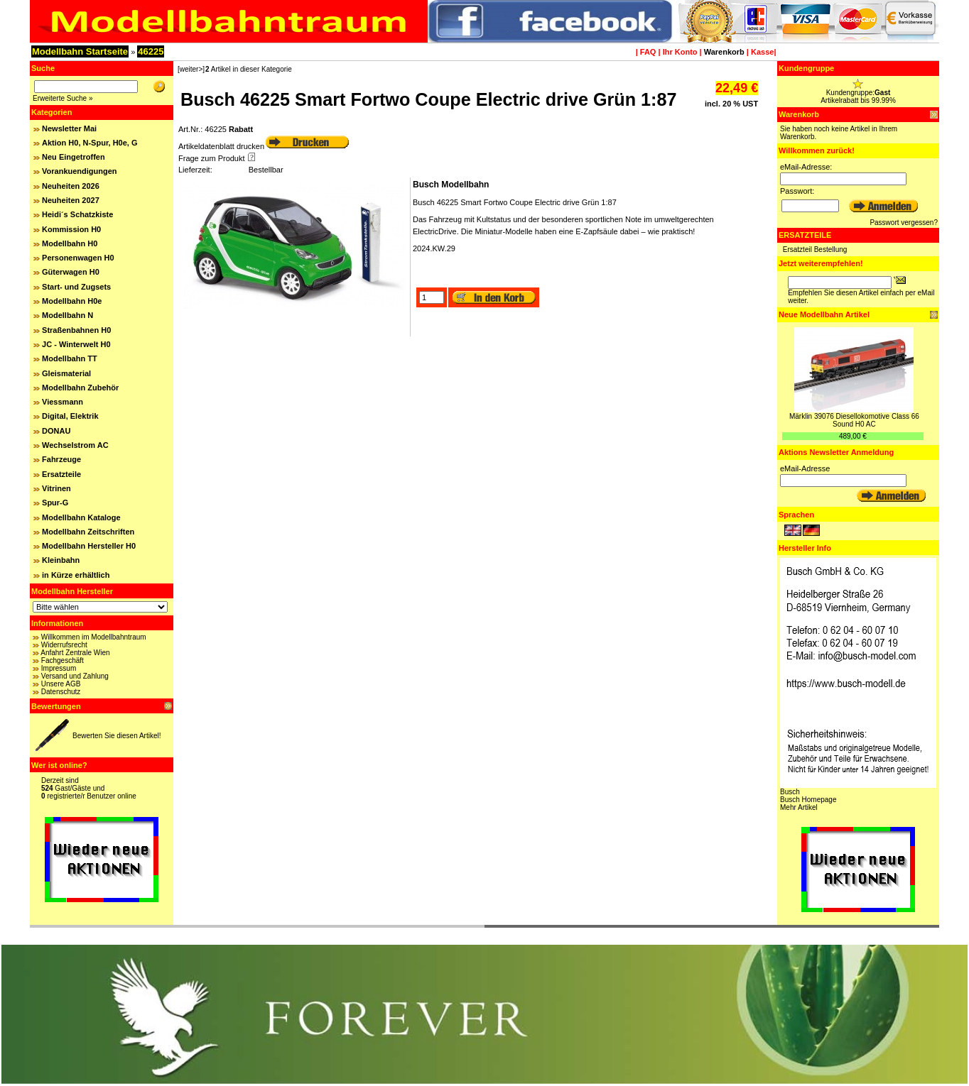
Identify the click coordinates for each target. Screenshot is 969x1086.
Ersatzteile (61, 474)
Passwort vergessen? (904, 222)
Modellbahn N (67, 315)
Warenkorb (724, 52)
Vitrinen (56, 488)
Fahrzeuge (61, 459)
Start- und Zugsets (76, 287)
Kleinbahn (61, 560)
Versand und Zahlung (75, 676)
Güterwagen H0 (70, 272)
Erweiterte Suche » (63, 98)
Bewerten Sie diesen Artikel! (116, 736)
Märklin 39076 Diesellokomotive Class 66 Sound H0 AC (854, 420)
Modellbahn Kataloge (81, 517)
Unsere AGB (61, 684)
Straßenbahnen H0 (76, 330)
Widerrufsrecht (64, 645)
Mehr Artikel (799, 807)
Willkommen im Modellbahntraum (93, 637)
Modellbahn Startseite (80, 51)
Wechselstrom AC (75, 445)
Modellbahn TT (69, 358)
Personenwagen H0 (78, 257)
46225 (150, 51)
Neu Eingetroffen (73, 157)
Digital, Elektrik (70, 416)
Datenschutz (61, 692)
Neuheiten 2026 (70, 186)
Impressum (58, 668)
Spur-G (55, 502)
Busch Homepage (808, 799)
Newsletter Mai (69, 128)
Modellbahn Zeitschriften (88, 531)
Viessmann (62, 401)
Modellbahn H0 (69, 243)
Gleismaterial (66, 373)
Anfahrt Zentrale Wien (74, 653)
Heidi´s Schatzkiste (77, 214)
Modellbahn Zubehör (80, 387)
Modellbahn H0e (72, 301)
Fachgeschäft (62, 660)
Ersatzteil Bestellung (815, 249)
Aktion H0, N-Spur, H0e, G (89, 142)
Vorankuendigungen (79, 171)
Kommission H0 (71, 229)
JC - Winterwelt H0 (76, 344)
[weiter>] (191, 69)
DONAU (56, 431)
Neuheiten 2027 (70, 200)
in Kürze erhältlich (75, 575)
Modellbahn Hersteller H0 (89, 546)
